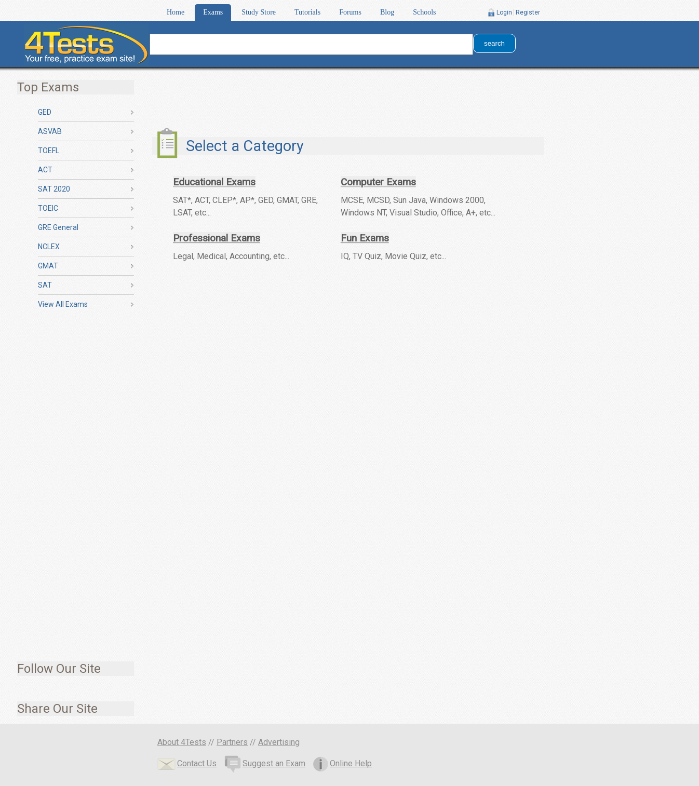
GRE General (58, 227)
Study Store (258, 12)
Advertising (279, 742)
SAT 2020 (54, 189)
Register (528, 12)
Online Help (342, 763)
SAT (45, 285)
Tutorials (307, 12)
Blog (387, 12)
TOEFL (48, 150)
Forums (350, 12)
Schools (424, 12)
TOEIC (48, 208)
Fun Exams (365, 238)
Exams (213, 12)
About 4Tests (181, 742)
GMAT (48, 266)
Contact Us (187, 763)
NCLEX (49, 246)
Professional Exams (216, 238)
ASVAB (50, 131)
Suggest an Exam (264, 763)
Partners (232, 742)
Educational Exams (214, 182)
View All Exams (63, 304)
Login (504, 12)
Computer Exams (378, 182)
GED (44, 112)
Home (175, 12)
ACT (45, 170)
